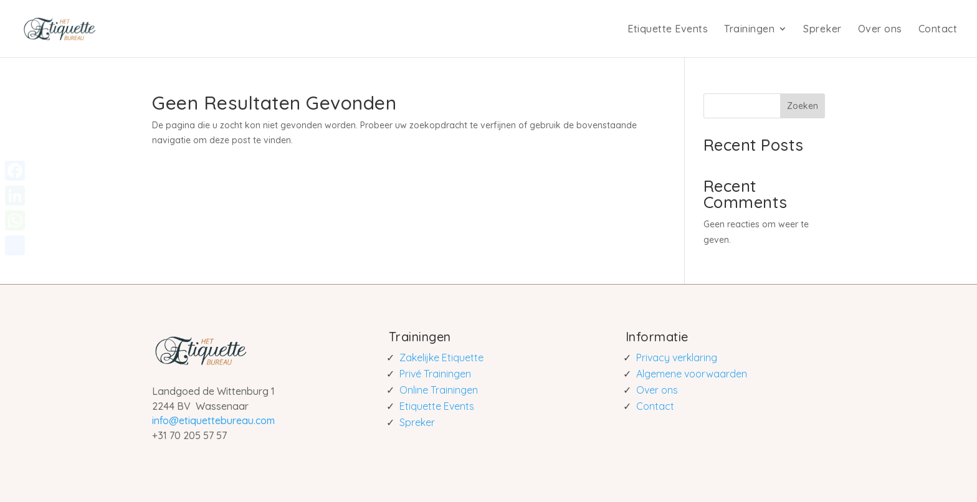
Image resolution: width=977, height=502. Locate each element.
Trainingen (749, 28)
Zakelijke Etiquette (441, 357)
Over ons (880, 28)
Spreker (822, 28)
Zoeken (802, 105)
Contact (938, 28)
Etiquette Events (667, 28)
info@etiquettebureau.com (213, 420)
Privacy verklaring (676, 357)
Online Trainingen (438, 390)
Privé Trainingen (435, 373)
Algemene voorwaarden (691, 373)
